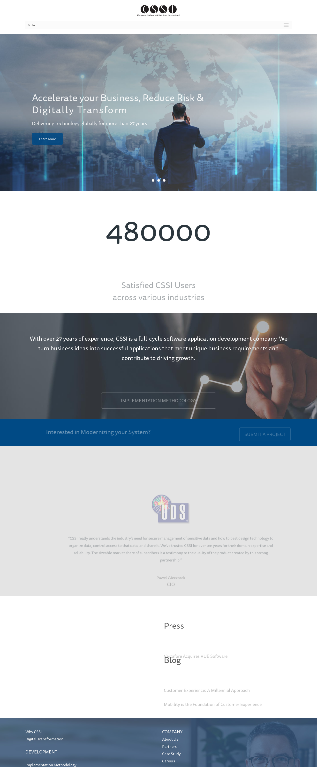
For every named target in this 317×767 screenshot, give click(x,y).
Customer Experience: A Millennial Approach (207, 696)
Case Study (171, 754)
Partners (169, 746)
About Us (170, 739)
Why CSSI (33, 732)
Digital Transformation (44, 739)
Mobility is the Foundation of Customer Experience (213, 710)
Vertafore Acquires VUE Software (195, 662)
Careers (168, 761)
